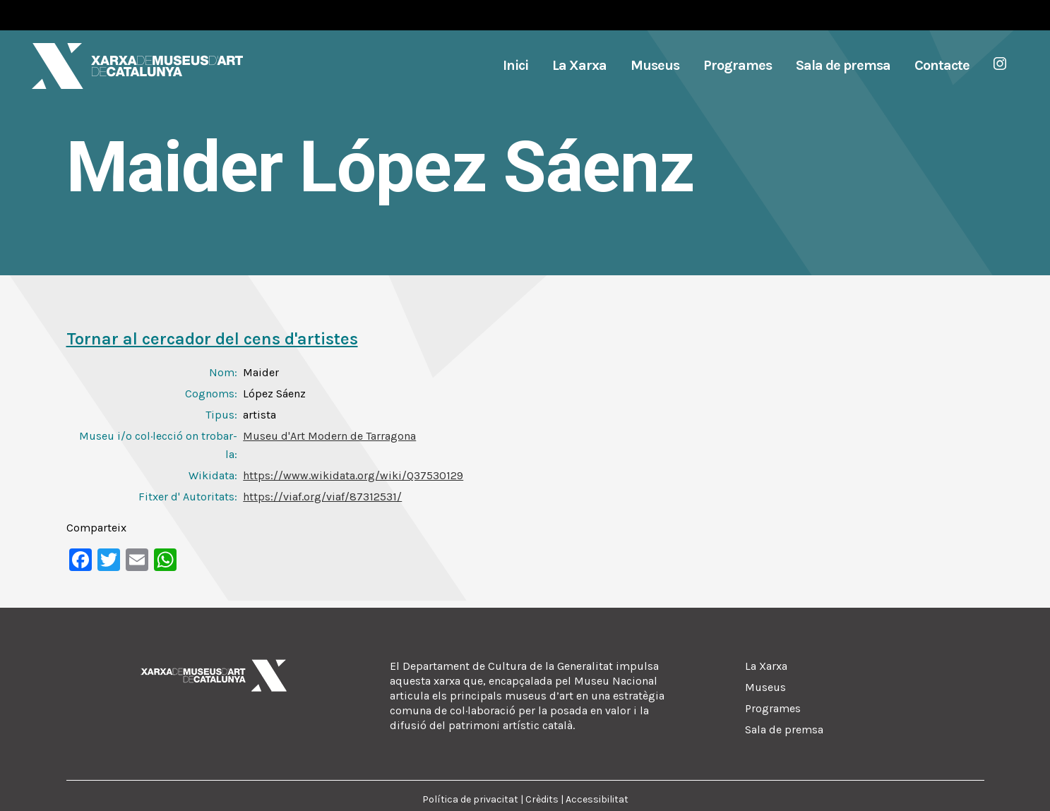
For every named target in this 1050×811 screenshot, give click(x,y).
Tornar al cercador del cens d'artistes (212, 339)
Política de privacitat (470, 799)
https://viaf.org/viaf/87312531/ (322, 496)
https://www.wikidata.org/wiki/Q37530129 (353, 475)
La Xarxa (766, 666)
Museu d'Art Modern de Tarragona (329, 436)
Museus (765, 687)
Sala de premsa (784, 729)
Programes (773, 708)
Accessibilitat (597, 799)
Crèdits (542, 799)
